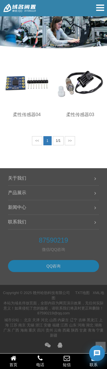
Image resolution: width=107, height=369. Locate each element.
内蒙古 (63, 320)
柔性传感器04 (27, 114)
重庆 (32, 330)
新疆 (53, 335)
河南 (81, 325)
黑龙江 (92, 320)
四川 (41, 330)
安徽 (47, 325)
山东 (72, 325)
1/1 (58, 141)
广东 (7, 330)
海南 (24, 330)
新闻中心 (17, 207)
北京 (27, 320)
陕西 (74, 330)
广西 (15, 330)
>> (70, 141)
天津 (36, 320)
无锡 (30, 325)
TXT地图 (82, 293)
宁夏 (100, 330)
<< (37, 141)
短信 (67, 361)
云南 (57, 330)
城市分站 (11, 320)
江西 (64, 325)
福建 (56, 325)
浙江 (39, 325)
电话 (40, 361)
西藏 (66, 330)
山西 (53, 320)
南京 (22, 325)
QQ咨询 (54, 266)
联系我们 (17, 221)
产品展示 (17, 192)
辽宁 (73, 320)
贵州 (49, 330)
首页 (13, 361)
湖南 (98, 325)
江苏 (13, 325)
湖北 (89, 325)
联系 (93, 361)
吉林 (82, 320)
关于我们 (17, 178)
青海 (91, 330)
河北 (44, 320)
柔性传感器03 (80, 114)
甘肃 (83, 330)
